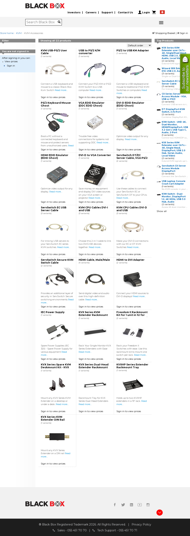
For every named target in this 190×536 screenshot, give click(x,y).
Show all (162, 211)
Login (144, 12)
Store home (7, 33)
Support (107, 12)
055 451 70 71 (128, 530)
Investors (74, 12)
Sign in (182, 33)
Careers (91, 12)
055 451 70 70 (77, 530)
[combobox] (42, 22)
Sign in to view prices (53, 97)
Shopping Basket (164, 33)
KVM (19, 33)
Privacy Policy (141, 524)
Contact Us (125, 12)
